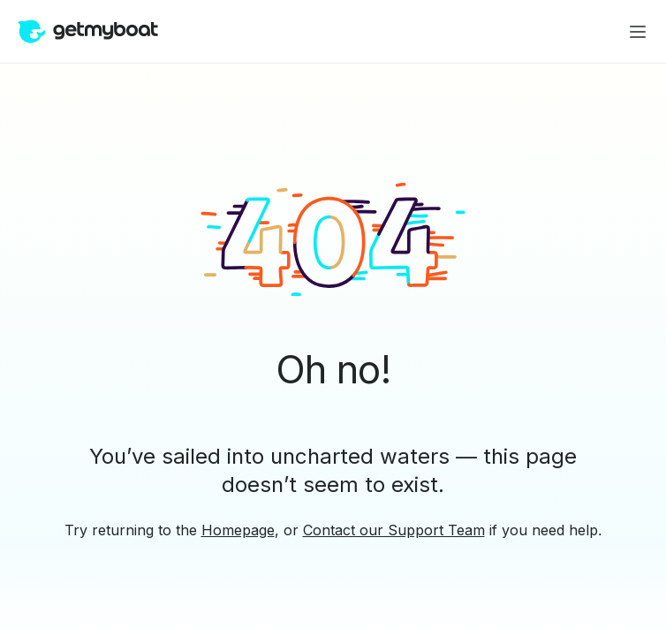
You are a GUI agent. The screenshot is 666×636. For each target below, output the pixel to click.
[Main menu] (637, 31)
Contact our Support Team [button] (394, 530)
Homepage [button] (238, 530)
